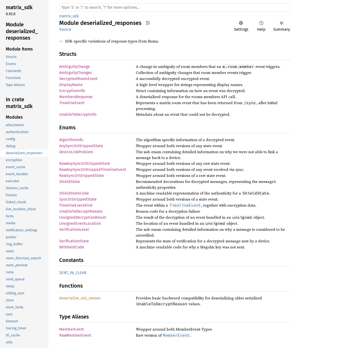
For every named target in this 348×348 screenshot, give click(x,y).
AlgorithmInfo (71, 140)
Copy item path (148, 23)
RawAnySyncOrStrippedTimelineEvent (92, 169)
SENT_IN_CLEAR (73, 272)
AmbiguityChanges (75, 72)
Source (65, 29)
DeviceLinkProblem (76, 152)
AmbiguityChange (74, 66)
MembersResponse (76, 96)
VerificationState (74, 241)
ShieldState (69, 181)
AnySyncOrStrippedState (81, 146)
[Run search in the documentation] (175, 7)
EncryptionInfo (72, 90)
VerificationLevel (74, 229)
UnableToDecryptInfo (77, 114)
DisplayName (71, 84)
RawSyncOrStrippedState (81, 175)
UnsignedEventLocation (80, 223)
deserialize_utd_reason (80, 298)
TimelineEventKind (76, 205)
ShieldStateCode (74, 193)
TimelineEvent (72, 103)
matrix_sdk (69, 16)
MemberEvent (71, 329)
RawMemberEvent (75, 335)
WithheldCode (71, 247)
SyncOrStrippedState (78, 199)
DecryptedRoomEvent (78, 78)
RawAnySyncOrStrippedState (84, 163)
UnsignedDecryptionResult (82, 217)
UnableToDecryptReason (80, 211)
